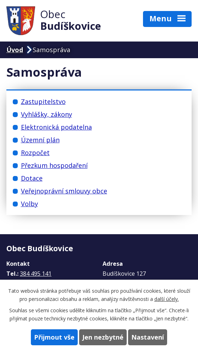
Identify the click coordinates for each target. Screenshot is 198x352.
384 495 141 (35, 273)
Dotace (32, 178)
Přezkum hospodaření (54, 165)
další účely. (166, 299)
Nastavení (147, 337)
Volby (29, 203)
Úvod (14, 49)
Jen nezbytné (102, 337)
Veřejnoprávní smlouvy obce (64, 191)
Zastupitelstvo (43, 101)
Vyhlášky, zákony (46, 114)
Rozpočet (35, 152)
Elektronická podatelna (56, 127)
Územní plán (40, 140)
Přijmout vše (54, 337)
